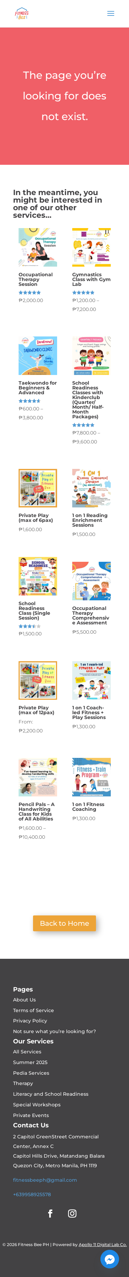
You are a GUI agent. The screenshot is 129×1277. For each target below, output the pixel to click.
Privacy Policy (30, 1021)
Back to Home (64, 923)
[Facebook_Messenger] (109, 1259)
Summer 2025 (30, 1062)
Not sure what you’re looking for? (54, 1031)
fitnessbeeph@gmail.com (45, 1180)
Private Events (31, 1115)
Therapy (23, 1083)
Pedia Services (31, 1073)
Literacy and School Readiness (50, 1094)
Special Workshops (37, 1105)
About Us (24, 1000)
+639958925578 (32, 1194)
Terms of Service (33, 1010)
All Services (27, 1052)
